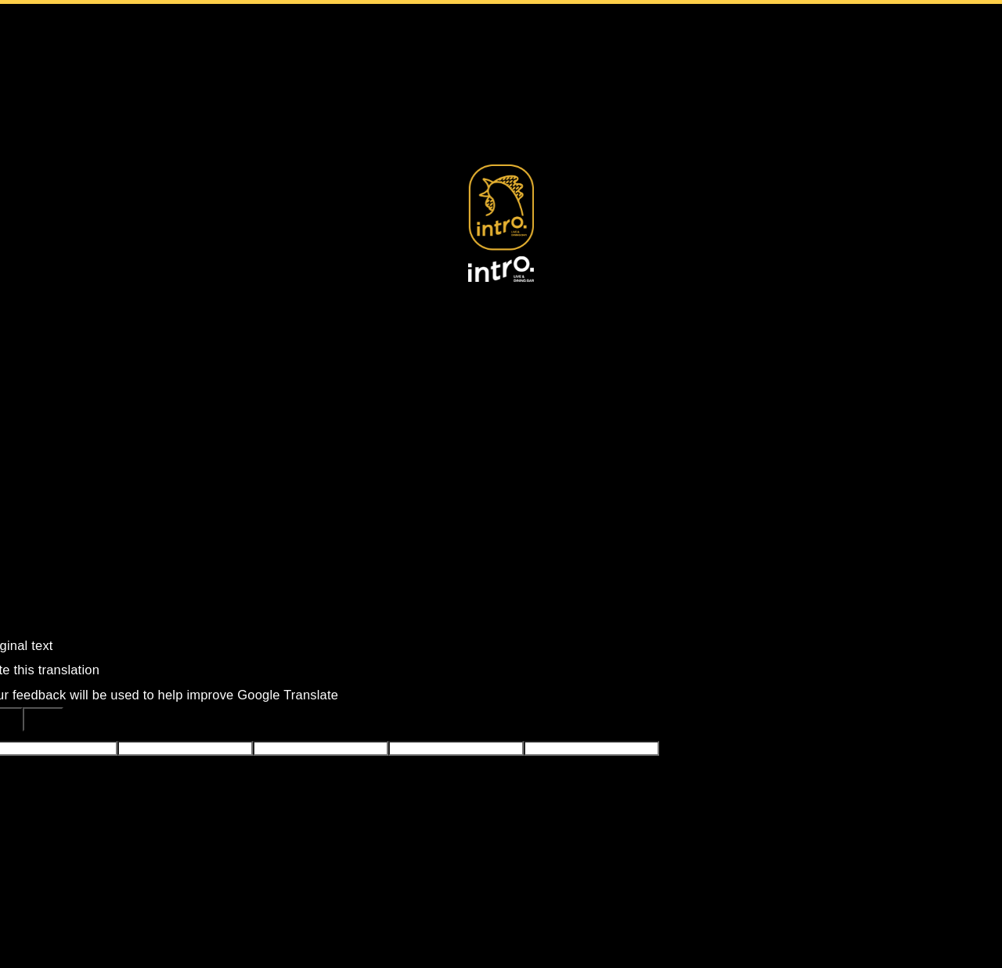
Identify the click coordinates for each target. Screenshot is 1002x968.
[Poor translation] (43, 719)
